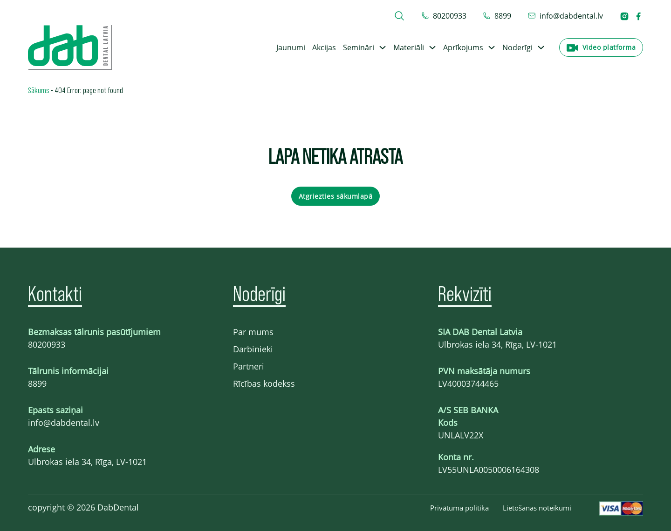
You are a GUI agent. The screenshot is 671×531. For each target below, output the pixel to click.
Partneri (248, 366)
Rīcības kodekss (264, 383)
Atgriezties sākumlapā (336, 196)
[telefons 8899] (497, 15)
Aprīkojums (463, 47)
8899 (37, 383)
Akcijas (324, 47)
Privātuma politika (459, 507)
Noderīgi (517, 47)
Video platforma (609, 47)
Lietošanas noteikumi (537, 507)
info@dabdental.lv (63, 422)
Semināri (358, 47)
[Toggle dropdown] (382, 47)
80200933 (46, 344)
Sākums (38, 90)
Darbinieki (253, 349)
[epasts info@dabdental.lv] (565, 15)
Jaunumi (290, 47)
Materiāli (408, 47)
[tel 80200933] (444, 15)
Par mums (253, 331)
